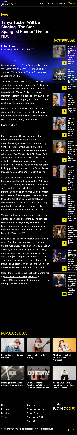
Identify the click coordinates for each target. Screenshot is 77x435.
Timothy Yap (9, 46)
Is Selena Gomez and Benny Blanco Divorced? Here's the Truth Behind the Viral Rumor (72, 54)
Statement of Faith (35, 417)
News (42, 3)
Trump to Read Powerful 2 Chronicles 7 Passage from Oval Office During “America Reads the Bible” (72, 285)
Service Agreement (35, 409)
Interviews (61, 3)
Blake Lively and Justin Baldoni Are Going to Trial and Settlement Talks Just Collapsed (72, 103)
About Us (31, 405)
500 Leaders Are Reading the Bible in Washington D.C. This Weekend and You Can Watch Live (72, 79)
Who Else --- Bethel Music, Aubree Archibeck (62, 357)
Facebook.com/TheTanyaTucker (20, 276)
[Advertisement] (64, 29)
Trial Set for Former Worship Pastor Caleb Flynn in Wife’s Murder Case (71, 126)
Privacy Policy (33, 413)
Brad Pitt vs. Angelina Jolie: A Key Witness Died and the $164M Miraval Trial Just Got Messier (71, 178)
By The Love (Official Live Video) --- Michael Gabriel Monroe (63, 385)
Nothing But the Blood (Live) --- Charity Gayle (12, 384)
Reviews (50, 3)
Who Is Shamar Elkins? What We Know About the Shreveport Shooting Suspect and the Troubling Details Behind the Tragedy (72, 208)
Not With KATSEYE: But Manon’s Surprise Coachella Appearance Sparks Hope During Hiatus (72, 235)
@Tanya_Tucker (17, 280)
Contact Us (32, 421)
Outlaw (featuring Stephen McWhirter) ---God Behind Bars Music (38, 385)
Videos (71, 3)
